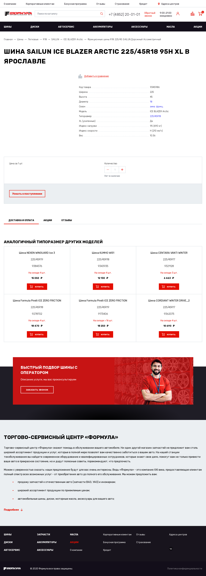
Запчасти (43, 534)
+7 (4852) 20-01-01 (124, 14)
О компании (10, 4)
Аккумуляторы (102, 26)
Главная (8, 39)
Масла (171, 26)
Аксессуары (139, 26)
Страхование (122, 4)
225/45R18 (155, 116)
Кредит (143, 4)
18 (151, 101)
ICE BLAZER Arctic (73, 39)
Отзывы (100, 4)
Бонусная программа (75, 4)
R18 (45, 39)
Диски (34, 26)
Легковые (33, 39)
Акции (198, 26)
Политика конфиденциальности (184, 568)
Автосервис (66, 26)
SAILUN (55, 39)
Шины (8, 26)
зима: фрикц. (156, 106)
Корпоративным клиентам (40, 4)
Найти (102, 14)
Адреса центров (170, 4)
